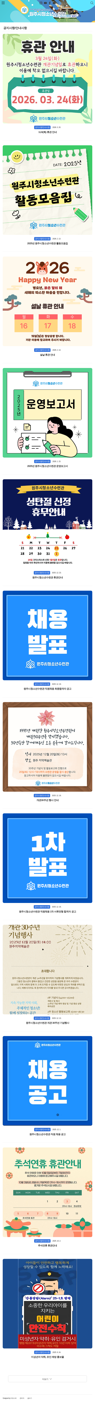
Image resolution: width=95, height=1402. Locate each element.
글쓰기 (29, 1398)
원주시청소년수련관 (47, 10)
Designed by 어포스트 (10, 1398)
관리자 (22, 1398)
